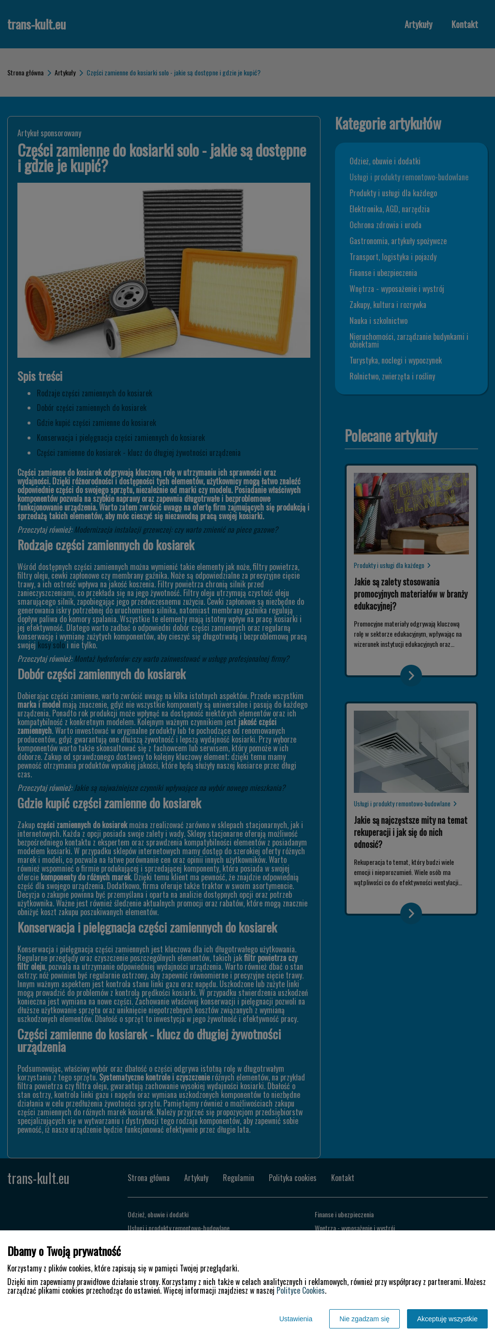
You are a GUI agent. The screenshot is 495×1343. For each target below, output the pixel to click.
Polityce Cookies (301, 1290)
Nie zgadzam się (364, 1319)
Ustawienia (295, 1319)
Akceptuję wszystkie (447, 1319)
